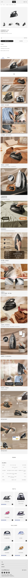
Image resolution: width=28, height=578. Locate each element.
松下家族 (2, 574)
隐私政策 (11, 574)
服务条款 (5, 574)
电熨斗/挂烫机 (11, 4)
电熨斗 (15, 4)
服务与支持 (2, 566)
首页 (1, 4)
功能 (3, 57)
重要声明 (8, 574)
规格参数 (8, 57)
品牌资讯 (2, 564)
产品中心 (4, 4)
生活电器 (7, 4)
